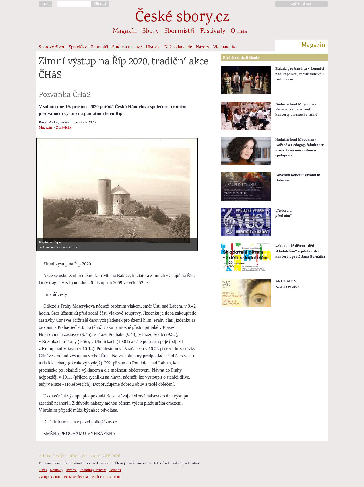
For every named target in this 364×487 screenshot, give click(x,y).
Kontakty (56, 470)
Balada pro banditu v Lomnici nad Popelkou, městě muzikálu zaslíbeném (300, 73)
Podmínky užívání (93, 470)
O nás (239, 31)
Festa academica (76, 477)
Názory (202, 46)
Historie (153, 46)
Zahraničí (99, 46)
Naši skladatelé (178, 46)
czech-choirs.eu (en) (105, 477)
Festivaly (212, 31)
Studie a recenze (127, 46)
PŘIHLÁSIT (301, 4)
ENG (46, 4)
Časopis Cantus (50, 477)
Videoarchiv (224, 46)
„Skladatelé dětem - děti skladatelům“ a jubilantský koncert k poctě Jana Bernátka (300, 251)
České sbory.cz (182, 18)
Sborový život (51, 46)
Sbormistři (179, 31)
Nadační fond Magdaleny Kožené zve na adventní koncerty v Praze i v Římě (296, 109)
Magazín (125, 31)
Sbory (150, 31)
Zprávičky (77, 46)
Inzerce (71, 470)
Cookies (115, 470)
